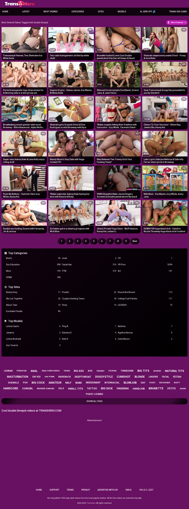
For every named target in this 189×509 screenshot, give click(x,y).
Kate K (89, 339)
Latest (25, 11)
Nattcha (145, 326)
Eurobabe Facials (33, 311)
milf (68, 382)
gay (143, 382)
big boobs (164, 382)
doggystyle (104, 376)
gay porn (49, 377)
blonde (140, 376)
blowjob (130, 382)
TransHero (91, 503)
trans (67, 371)
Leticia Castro (33, 326)
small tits (75, 388)
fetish (177, 376)
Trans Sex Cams (178, 11)
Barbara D (89, 332)
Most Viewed (50, 11)
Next (135, 241)
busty (177, 383)
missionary (93, 382)
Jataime (33, 332)
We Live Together (33, 298)
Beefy (33, 258)
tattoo (92, 388)
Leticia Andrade (33, 339)
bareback (64, 376)
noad (89, 258)
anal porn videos (51, 371)
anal (34, 370)
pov (25, 382)
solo (61, 388)
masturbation (17, 376)
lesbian (8, 371)
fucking (112, 371)
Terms (70, 490)
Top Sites (14, 287)
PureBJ (89, 292)
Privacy (85, 490)
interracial (112, 382)
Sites (101, 11)
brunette (156, 388)
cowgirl (27, 388)
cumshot (124, 376)
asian (183, 388)
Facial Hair (89, 264)
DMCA (129, 490)
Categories (77, 11)
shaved (157, 371)
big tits (143, 370)
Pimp (89, 305)
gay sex (36, 377)
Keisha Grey (33, 292)
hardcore (10, 388)
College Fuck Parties (145, 298)
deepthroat (83, 376)
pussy (152, 383)
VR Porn (145, 264)
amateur (55, 382)
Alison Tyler (33, 305)
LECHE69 (145, 305)
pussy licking (94, 394)
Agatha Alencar (145, 332)
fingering (123, 388)
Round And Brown (145, 292)
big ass (79, 370)
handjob (139, 388)
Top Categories (17, 253)
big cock (38, 382)
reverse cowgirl (45, 388)
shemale (13, 382)
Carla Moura (145, 339)
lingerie (153, 377)
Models (122, 11)
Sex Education (33, 264)
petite (171, 388)
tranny (100, 371)
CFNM (33, 277)
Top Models (15, 321)
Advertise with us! (107, 490)
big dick (107, 388)
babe (78, 382)
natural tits (174, 370)
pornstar (22, 371)
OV (145, 258)
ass (90, 370)
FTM (89, 271)
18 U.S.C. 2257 (146, 490)
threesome (127, 371)
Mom (33, 271)
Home (5, 11)
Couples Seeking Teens (89, 298)
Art (145, 271)
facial (165, 377)
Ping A (89, 326)
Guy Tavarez (33, 345)
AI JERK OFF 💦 (147, 11)
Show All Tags (94, 401)
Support (54, 490)
